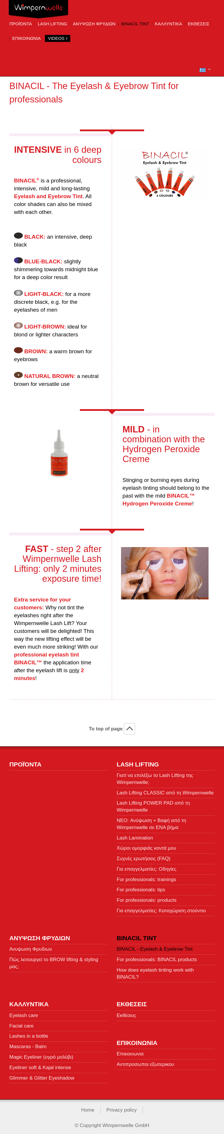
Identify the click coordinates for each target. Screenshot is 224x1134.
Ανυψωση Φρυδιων (94, 23)
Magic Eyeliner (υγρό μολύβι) (41, 1054)
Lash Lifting (52, 23)
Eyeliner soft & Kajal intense (40, 1065)
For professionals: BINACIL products (157, 957)
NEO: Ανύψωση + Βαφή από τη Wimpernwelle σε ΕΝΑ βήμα (151, 821)
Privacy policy (121, 1108)
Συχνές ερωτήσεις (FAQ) (143, 856)
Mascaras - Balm (28, 1044)
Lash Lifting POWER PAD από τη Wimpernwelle (153, 804)
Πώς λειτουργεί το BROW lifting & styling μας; (53, 960)
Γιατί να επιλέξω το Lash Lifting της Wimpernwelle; (155, 776)
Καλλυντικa (168, 23)
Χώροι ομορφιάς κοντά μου (146, 846)
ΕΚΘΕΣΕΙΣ (198, 23)
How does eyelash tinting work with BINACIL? (155, 971)
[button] (205, 69)
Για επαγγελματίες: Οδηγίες (146, 866)
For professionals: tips (141, 887)
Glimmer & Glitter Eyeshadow (41, 1075)
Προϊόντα (20, 23)
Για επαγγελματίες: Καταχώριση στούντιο (161, 908)
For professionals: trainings (146, 877)
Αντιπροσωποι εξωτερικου (145, 1062)
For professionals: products (146, 898)
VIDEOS (57, 38)
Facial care (21, 1023)
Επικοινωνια (26, 38)
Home (87, 1108)
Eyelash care (23, 1013)
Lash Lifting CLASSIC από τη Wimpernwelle (165, 790)
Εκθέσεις (126, 1013)
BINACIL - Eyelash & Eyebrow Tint (154, 947)
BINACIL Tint (135, 23)
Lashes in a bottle (28, 1034)
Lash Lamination (135, 835)
